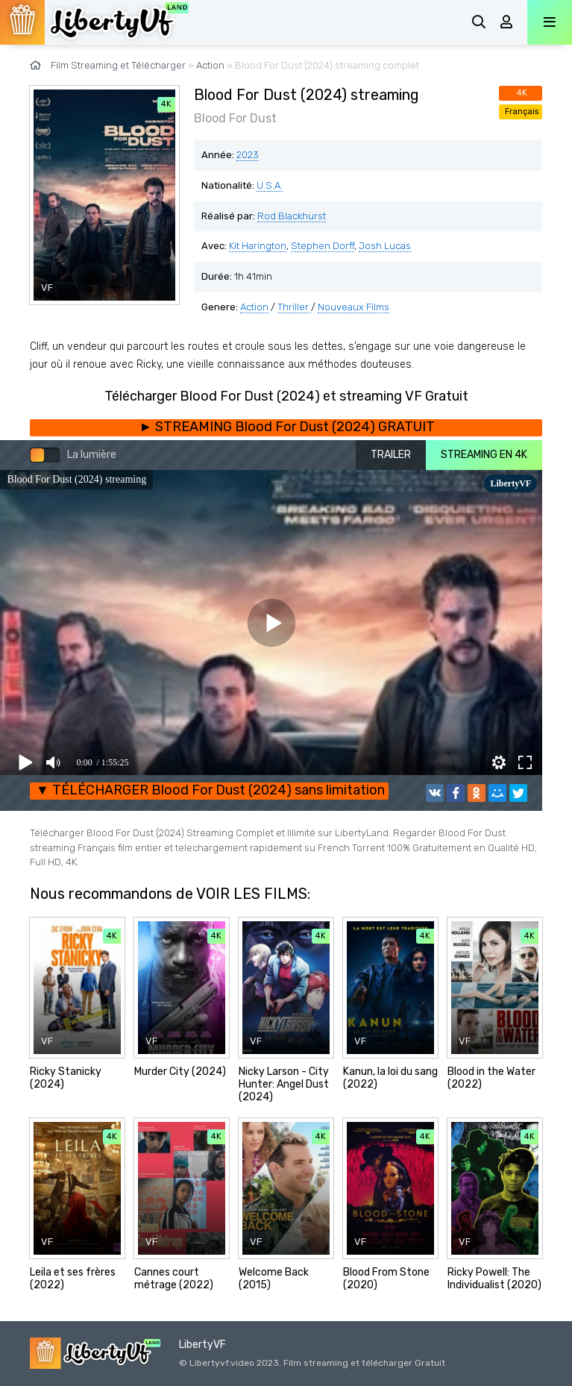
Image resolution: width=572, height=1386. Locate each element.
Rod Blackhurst (291, 216)
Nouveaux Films (353, 307)
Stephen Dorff (322, 245)
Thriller (294, 307)
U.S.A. (270, 185)
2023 (247, 154)
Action (254, 307)
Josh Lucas (385, 245)
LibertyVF (202, 1344)
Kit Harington (257, 245)
